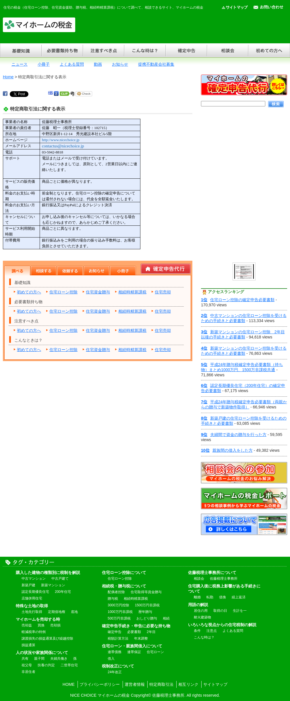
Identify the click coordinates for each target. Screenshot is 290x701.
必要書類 (134, 632)
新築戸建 (28, 585)
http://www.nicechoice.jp (61, 140)
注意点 (211, 631)
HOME (69, 684)
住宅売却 (163, 292)
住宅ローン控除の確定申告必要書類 (237, 299)
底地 (74, 612)
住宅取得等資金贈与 (146, 592)
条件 (197, 631)
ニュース (19, 64)
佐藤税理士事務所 (223, 579)
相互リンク (188, 684)
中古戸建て (60, 579)
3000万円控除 (118, 605)
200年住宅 (63, 592)
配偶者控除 (116, 592)
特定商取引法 (161, 684)
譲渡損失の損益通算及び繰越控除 (47, 638)
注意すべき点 (103, 50)
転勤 (209, 597)
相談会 (227, 50)
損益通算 (28, 645)
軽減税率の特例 (34, 632)
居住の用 (201, 611)
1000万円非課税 (120, 612)
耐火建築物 (202, 617)
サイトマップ (215, 684)
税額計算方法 (118, 638)
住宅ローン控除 (63, 292)
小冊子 (44, 64)
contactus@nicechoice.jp (63, 146)
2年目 (151, 632)
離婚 (197, 597)
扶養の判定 (46, 665)
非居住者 (28, 672)
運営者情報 (135, 684)
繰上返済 (238, 597)
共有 (25, 659)
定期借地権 (56, 612)
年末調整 (141, 638)
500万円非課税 (119, 618)
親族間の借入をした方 (227, 450)
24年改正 (115, 672)
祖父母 (27, 665)
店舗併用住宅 (32, 598)
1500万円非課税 (147, 605)
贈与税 (113, 599)
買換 (41, 625)
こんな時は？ (144, 50)
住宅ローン (155, 652)
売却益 (27, 625)
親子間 (39, 659)
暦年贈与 (145, 612)
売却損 (55, 625)
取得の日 (220, 611)
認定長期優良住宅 (35, 592)
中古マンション (34, 579)
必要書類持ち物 (62, 50)
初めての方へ (269, 50)
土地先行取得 (32, 612)
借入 (111, 659)
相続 (166, 618)
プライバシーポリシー (100, 684)
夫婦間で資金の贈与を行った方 (233, 434)
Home (8, 77)
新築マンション (53, 585)
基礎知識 (20, 50)
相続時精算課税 (132, 292)
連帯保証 (134, 652)
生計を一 (240, 611)
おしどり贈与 (146, 618)
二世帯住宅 (69, 665)
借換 (222, 597)
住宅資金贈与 (98, 292)
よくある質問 (72, 64)
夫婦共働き (58, 659)
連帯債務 (114, 652)
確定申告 (186, 50)
